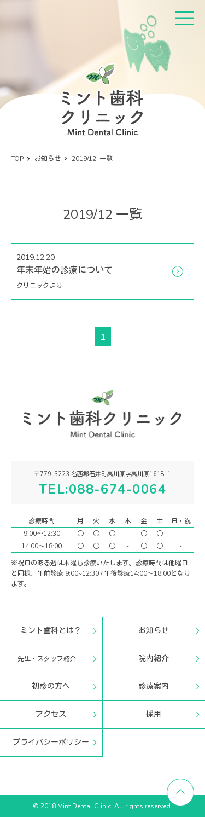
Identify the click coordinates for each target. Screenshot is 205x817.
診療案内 (153, 686)
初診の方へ (51, 686)
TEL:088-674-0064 (103, 489)
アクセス (51, 714)
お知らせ (153, 630)
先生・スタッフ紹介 (47, 658)
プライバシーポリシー (51, 742)
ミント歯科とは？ (50, 630)
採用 (153, 714)
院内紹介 (153, 658)
